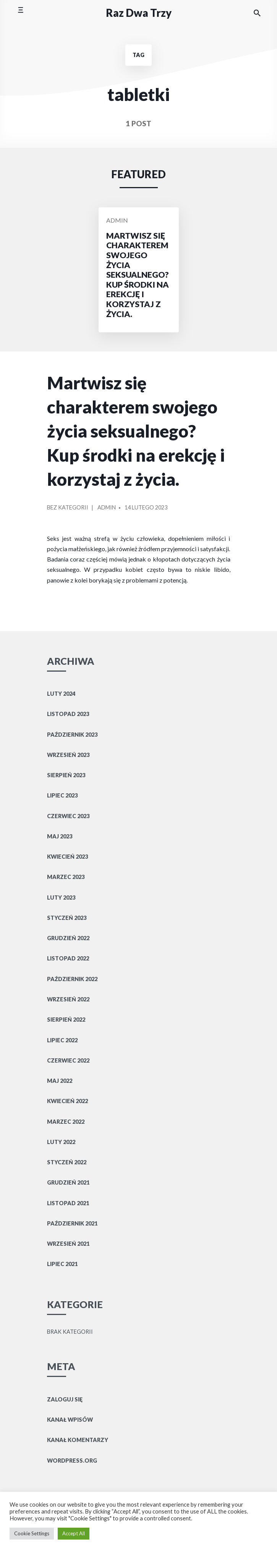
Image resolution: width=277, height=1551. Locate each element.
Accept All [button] (73, 1533)
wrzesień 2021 (68, 1243)
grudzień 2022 (68, 938)
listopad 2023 (68, 714)
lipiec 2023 (62, 795)
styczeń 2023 (66, 918)
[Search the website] (257, 13)
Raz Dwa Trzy (139, 13)
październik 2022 (72, 979)
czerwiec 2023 (68, 816)
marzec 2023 (65, 877)
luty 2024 (61, 693)
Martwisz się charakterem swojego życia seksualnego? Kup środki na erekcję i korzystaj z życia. (136, 431)
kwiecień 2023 (67, 856)
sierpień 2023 (66, 775)
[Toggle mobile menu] (20, 12)
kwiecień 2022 (67, 1101)
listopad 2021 (68, 1203)
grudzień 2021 (68, 1182)
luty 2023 (61, 897)
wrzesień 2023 (68, 755)
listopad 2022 (68, 958)
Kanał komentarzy (77, 1440)
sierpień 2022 (66, 1019)
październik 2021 (72, 1223)
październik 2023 (72, 734)
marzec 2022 (65, 1121)
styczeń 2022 (66, 1162)
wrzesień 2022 (68, 999)
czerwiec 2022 (68, 1060)
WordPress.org (72, 1460)
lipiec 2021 (62, 1264)
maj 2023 (59, 836)
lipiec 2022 (62, 1040)
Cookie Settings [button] (31, 1533)
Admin (117, 220)
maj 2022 (59, 1080)
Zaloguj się (65, 1399)
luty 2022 (61, 1142)
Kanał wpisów (70, 1419)
